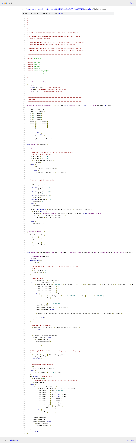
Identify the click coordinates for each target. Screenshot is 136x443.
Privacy (16, 440)
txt (128, 440)
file (60, 13)
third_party (31, 9)
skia (23, 9)
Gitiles (11, 440)
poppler (41, 9)
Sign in (132, 3)
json (132, 440)
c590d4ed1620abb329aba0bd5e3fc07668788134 (65, 9)
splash (90, 9)
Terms (22, 440)
